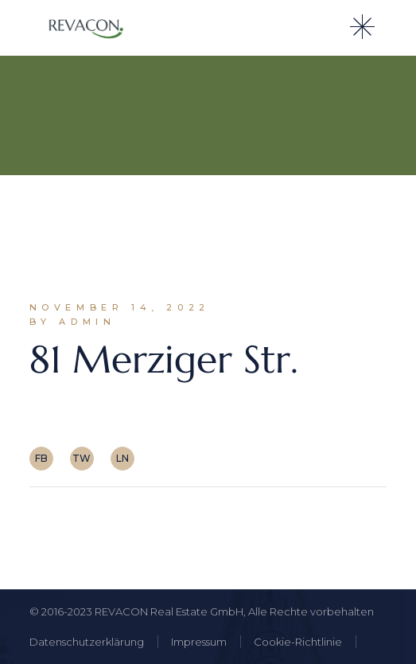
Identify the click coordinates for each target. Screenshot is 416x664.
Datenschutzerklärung (86, 641)
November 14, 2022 (119, 307)
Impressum (199, 641)
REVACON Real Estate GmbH (169, 611)
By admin (72, 321)
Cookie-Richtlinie (298, 641)
